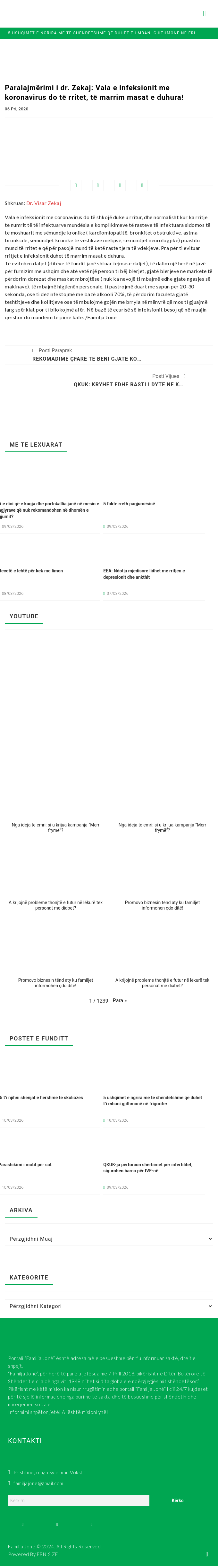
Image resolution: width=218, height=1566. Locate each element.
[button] (55, 801)
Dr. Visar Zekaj (43, 203)
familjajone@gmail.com (35, 1483)
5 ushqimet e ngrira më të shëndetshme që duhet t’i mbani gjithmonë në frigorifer (104, 33)
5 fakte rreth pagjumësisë (129, 503)
